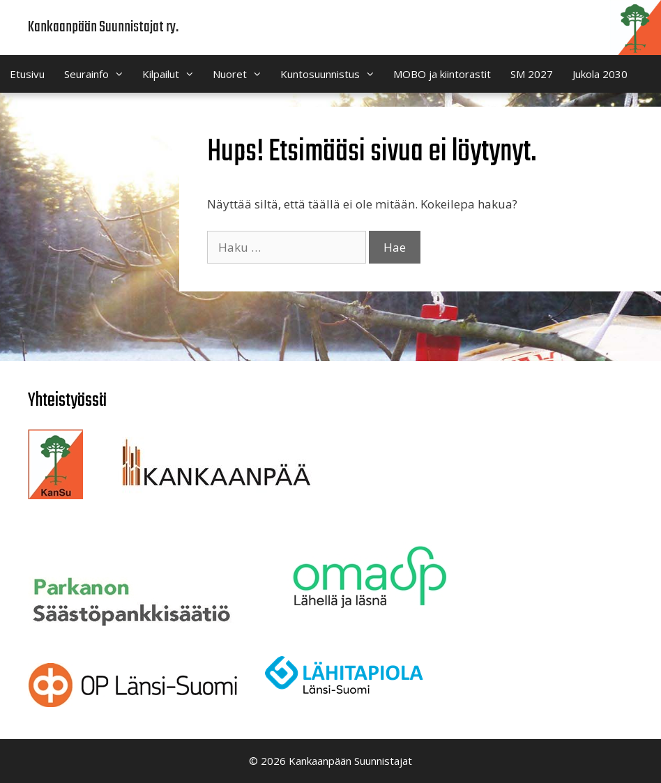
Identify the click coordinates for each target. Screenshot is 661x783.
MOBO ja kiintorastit (442, 74)
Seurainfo (98, 74)
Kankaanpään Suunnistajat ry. (103, 27)
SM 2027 (531, 74)
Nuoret (242, 74)
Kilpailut (172, 74)
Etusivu (27, 74)
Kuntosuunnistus (331, 74)
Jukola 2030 (600, 74)
